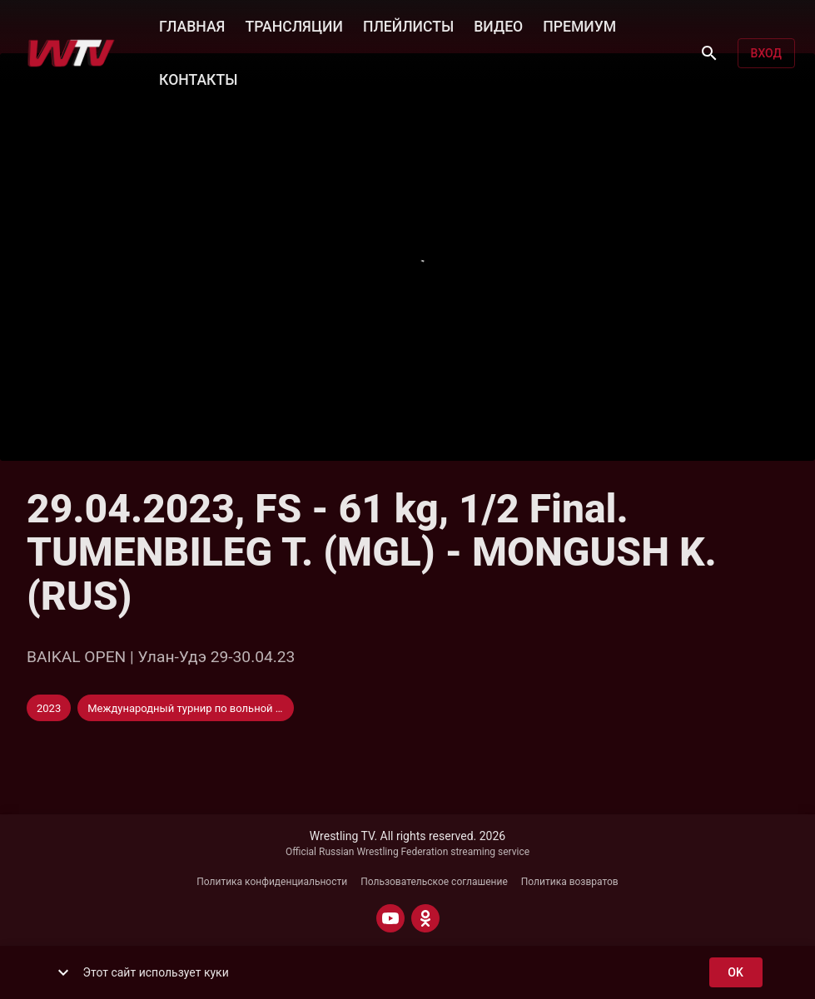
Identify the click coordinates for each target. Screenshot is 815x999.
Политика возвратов (570, 882)
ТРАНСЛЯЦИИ (293, 25)
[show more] (63, 972)
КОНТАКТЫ (198, 78)
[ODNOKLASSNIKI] (425, 918)
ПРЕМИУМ (579, 25)
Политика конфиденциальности (271, 882)
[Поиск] (709, 53)
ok (736, 972)
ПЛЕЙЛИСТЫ (408, 25)
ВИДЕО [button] (498, 25)
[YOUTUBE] (390, 918)
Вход (766, 53)
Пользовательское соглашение (434, 882)
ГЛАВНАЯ (192, 25)
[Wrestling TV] (71, 53)
